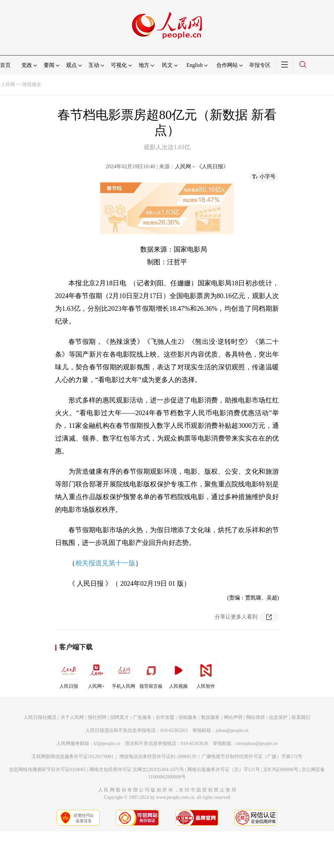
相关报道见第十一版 (105, 563)
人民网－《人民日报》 (201, 166)
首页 (5, 65)
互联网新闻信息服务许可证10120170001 (73, 756)
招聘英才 (119, 717)
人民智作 (205, 674)
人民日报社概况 (40, 717)
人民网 (8, 84)
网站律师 (255, 717)
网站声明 (233, 717)
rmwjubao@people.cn (257, 743)
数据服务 (210, 717)
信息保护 (278, 717)
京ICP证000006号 (281, 769)
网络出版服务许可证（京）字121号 (223, 769)
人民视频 (178, 674)
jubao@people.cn (232, 730)
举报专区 (260, 65)
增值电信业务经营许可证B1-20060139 (157, 756)
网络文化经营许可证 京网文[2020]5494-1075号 (137, 769)
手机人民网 (123, 674)
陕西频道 (31, 84)
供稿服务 (187, 717)
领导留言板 (151, 674)
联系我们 (301, 717)
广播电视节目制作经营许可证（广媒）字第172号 (252, 756)
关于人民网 (72, 717)
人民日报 (68, 674)
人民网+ (96, 674)
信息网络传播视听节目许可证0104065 (47, 769)
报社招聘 (97, 717)
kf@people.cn (107, 743)
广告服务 (142, 717)
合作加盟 (165, 717)
